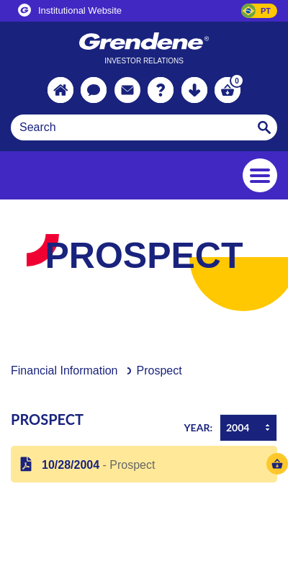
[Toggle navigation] (260, 175)
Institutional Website (70, 10)
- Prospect (95, 465)
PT (266, 10)
